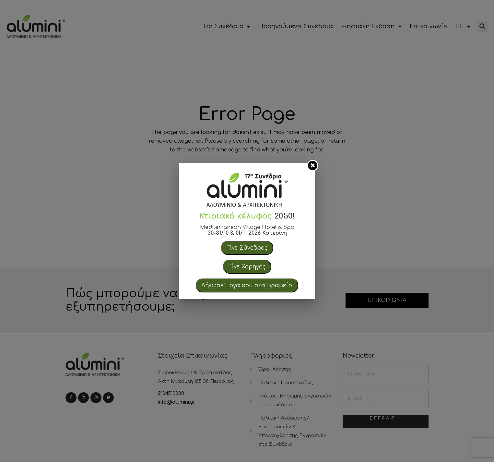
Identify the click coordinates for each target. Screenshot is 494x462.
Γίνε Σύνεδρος (247, 248)
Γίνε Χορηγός (247, 267)
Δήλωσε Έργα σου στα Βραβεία (247, 285)
